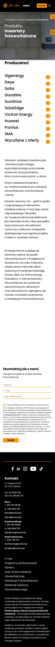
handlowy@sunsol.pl (15, 532)
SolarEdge (14, 108)
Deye (9, 82)
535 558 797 (14, 508)
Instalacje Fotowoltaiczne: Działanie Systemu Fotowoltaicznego (22, 585)
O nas (8, 558)
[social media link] (12, 469)
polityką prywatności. (12, 415)
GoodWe (13, 95)
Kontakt (42, 5)
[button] (49, 5)
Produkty (21, 20)
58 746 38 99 (13, 505)
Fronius (11, 127)
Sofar (10, 88)
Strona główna (10, 20)
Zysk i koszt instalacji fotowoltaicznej (18, 574)
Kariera (9, 567)
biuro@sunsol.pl (13, 512)
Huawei (12, 121)
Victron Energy (18, 114)
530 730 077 (13, 539)
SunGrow (13, 101)
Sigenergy (14, 75)
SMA (9, 134)
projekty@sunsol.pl (15, 548)
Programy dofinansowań (21, 563)
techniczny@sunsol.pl (16, 543)
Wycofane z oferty (22, 140)
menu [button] (26, 5)
